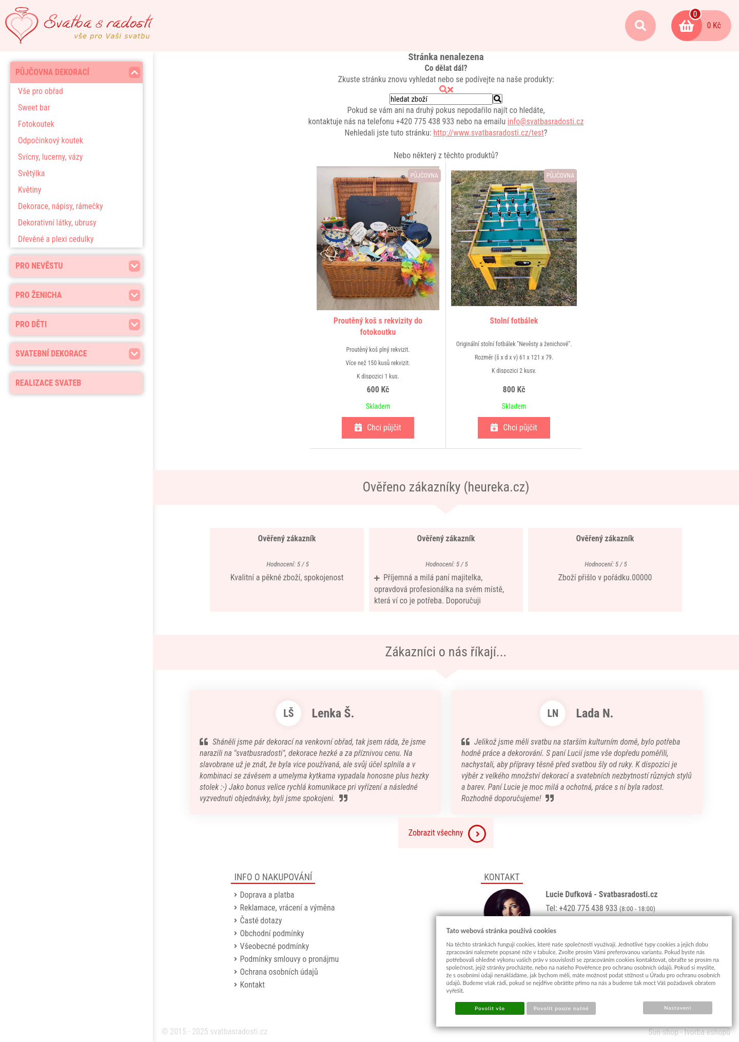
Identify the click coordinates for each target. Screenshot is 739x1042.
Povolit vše (490, 1008)
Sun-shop (663, 1032)
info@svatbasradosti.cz (546, 121)
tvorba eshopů (707, 1032)
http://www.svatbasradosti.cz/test (488, 133)
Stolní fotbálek (514, 321)
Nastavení (677, 1008)
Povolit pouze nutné (561, 1008)
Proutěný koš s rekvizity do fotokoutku (378, 326)
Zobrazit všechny (448, 834)
